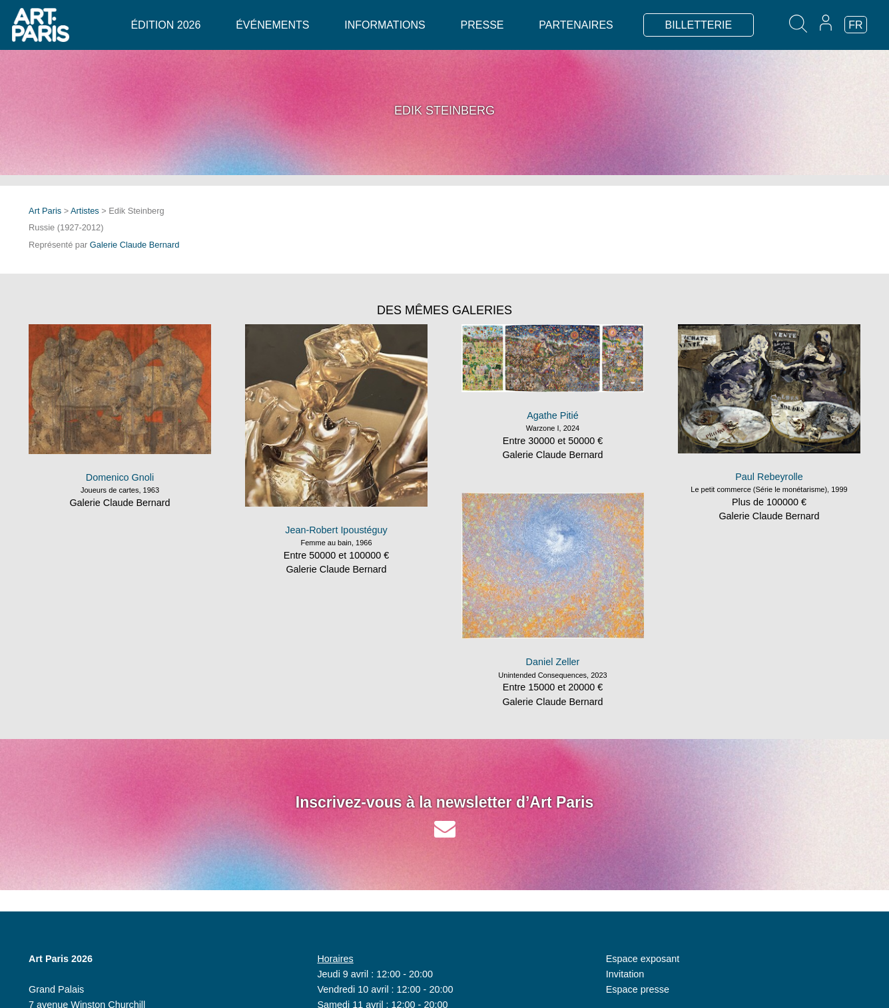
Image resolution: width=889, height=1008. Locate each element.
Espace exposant (642, 958)
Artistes (85, 211)
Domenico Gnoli (120, 477)
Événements (272, 25)
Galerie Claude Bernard (134, 245)
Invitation (625, 974)
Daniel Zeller (553, 661)
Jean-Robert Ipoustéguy (336, 530)
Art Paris (45, 211)
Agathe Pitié (553, 415)
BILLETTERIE (698, 25)
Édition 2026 (165, 25)
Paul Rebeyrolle (769, 476)
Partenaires (576, 25)
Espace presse (637, 989)
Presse (482, 25)
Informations (384, 25)
